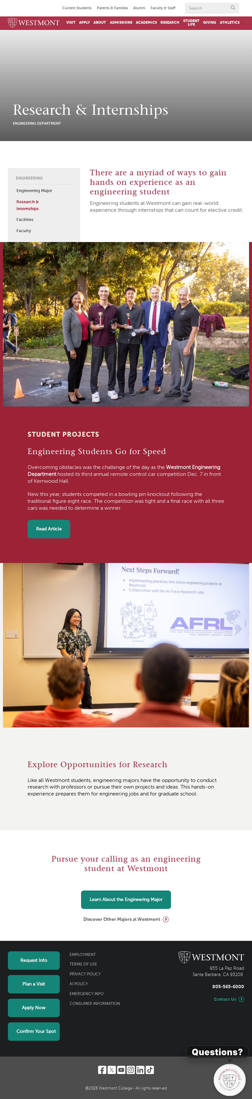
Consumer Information (95, 1004)
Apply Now (33, 1008)
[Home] (34, 23)
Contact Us (225, 999)
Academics (146, 23)
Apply (84, 23)
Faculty (23, 231)
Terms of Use (83, 964)
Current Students (77, 8)
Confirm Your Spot (36, 1031)
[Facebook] (102, 1070)
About (100, 23)
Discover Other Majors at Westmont (121, 919)
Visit (70, 23)
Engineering (29, 179)
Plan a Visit (33, 984)
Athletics (230, 23)
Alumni (139, 8)
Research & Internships (27, 205)
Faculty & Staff (163, 8)
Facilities (24, 220)
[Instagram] (131, 1070)
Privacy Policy (85, 974)
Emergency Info (87, 994)
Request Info (33, 960)
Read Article (49, 529)
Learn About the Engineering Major (126, 899)
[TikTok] (150, 1070)
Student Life (191, 23)
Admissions (121, 23)
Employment (83, 955)
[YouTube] (121, 1070)
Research (169, 23)
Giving (209, 23)
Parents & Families (112, 8)
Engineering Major (34, 191)
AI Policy (79, 984)
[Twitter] (112, 1070)
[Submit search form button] (233, 8)
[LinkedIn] (140, 1070)
